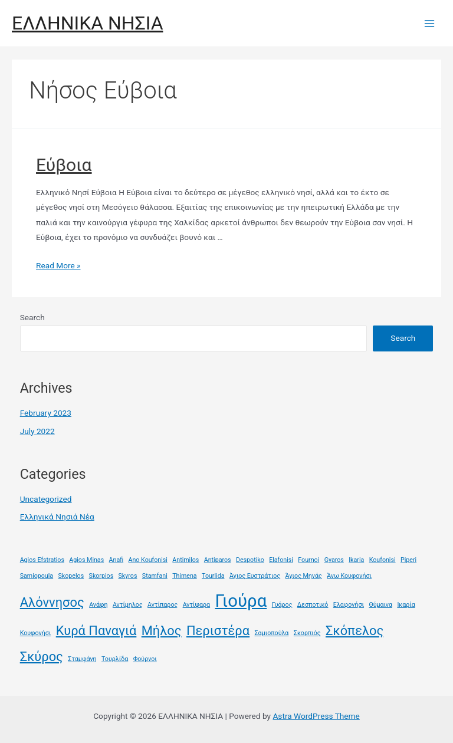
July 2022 (37, 431)
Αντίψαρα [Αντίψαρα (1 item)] (196, 605)
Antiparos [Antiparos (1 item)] (217, 560)
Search (32, 317)
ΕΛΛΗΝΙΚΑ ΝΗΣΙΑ (87, 23)
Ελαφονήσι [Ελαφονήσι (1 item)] (348, 605)
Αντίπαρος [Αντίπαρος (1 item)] (162, 605)
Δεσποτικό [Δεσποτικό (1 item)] (313, 605)
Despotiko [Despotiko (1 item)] (250, 560)
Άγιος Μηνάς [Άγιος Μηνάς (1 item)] (303, 576)
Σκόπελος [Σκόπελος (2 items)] (354, 630)
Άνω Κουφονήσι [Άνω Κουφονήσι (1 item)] (349, 576)
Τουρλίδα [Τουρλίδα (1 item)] (114, 659)
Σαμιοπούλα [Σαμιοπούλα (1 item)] (272, 633)
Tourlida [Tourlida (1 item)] (213, 576)
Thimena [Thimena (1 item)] (184, 576)
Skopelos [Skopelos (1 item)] (71, 576)
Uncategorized (46, 499)
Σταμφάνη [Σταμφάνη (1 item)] (82, 659)
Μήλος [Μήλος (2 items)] (162, 630)
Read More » (58, 265)
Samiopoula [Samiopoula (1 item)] (36, 576)
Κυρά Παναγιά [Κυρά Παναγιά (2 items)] (96, 630)
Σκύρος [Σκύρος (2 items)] (41, 656)
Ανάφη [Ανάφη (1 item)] (98, 605)
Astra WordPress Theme (316, 716)
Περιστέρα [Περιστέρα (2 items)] (218, 630)
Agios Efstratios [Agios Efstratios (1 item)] (42, 560)
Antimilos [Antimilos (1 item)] (185, 560)
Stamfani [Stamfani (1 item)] (155, 576)
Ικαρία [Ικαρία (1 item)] (406, 605)
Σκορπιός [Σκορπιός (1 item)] (307, 633)
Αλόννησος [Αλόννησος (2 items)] (52, 602)
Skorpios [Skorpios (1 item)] (101, 576)
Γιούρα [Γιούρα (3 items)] (241, 601)
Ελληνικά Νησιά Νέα (57, 516)
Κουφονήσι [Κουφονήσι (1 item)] (35, 633)
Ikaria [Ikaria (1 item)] (356, 560)
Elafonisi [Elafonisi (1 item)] (281, 560)
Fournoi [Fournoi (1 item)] (308, 560)
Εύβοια (64, 164)
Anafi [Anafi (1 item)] (116, 560)
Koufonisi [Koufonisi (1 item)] (382, 560)
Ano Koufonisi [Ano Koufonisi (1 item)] (148, 560)
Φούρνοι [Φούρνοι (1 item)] (145, 659)
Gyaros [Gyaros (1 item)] (334, 560)
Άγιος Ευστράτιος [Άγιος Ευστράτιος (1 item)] (254, 576)
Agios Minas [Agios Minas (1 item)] (86, 560)
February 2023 (45, 412)
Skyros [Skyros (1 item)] (128, 576)
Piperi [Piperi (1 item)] (408, 560)
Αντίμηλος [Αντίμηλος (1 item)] (128, 605)
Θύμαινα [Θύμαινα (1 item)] (380, 605)
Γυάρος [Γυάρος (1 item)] (282, 605)
